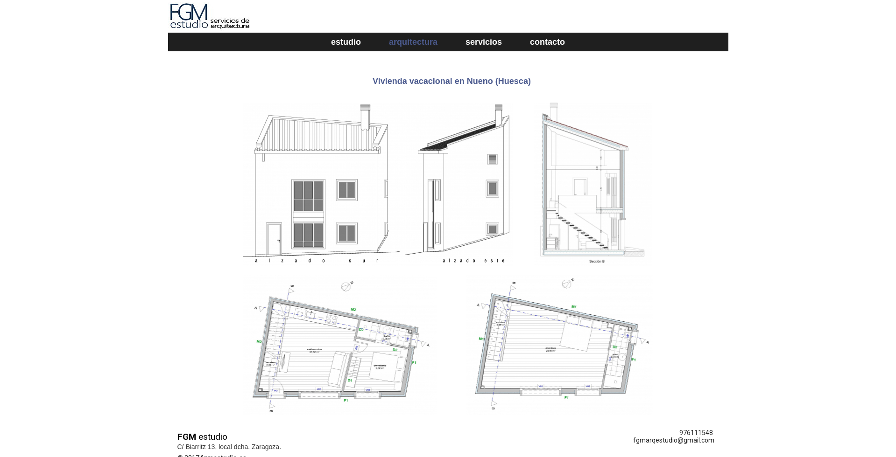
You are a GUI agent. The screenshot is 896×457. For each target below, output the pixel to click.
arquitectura (413, 42)
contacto (547, 42)
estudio (346, 42)
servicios (484, 42)
